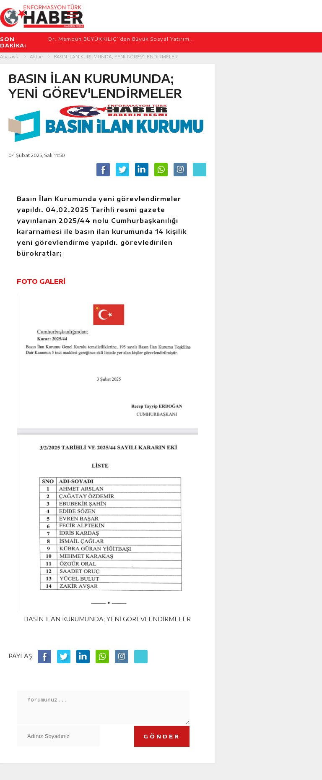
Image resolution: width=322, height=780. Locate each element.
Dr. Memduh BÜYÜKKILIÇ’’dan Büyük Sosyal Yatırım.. (120, 39)
